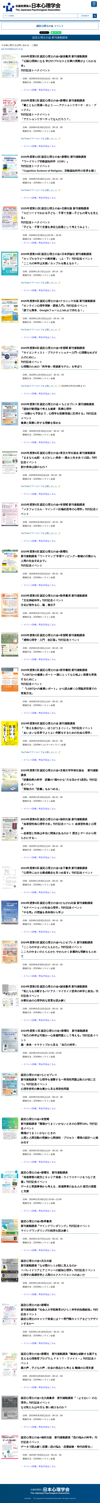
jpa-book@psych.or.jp (12, 49)
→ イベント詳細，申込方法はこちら (38, 90)
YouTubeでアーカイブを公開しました (39, 138)
